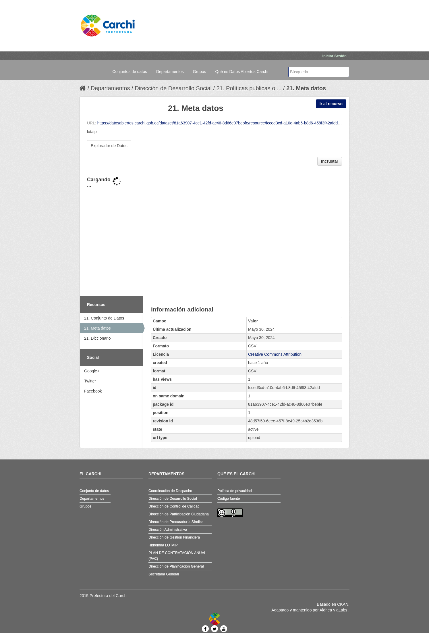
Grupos (199, 71)
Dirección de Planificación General (176, 566)
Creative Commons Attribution (275, 354)
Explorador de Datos (109, 145)
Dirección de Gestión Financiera (174, 537)
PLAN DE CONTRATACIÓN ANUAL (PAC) (177, 556)
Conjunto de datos (94, 491)
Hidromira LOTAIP (163, 545)
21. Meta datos (306, 88)
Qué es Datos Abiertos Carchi (241, 71)
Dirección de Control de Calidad (174, 506)
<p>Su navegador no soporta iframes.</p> (214, 231)
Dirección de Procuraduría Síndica (176, 522)
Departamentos (170, 71)
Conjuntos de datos (129, 71)
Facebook (93, 391)
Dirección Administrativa (167, 530)
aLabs (342, 610)
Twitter (90, 381)
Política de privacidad (234, 491)
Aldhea (326, 610)
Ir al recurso (331, 103)
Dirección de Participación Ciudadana (178, 514)
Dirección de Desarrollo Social (173, 88)
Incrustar (329, 161)
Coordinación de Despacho (170, 491)
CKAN (342, 604)
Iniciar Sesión (334, 56)
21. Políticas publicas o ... (249, 88)
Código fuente (228, 499)
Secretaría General (163, 574)
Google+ (91, 371)
